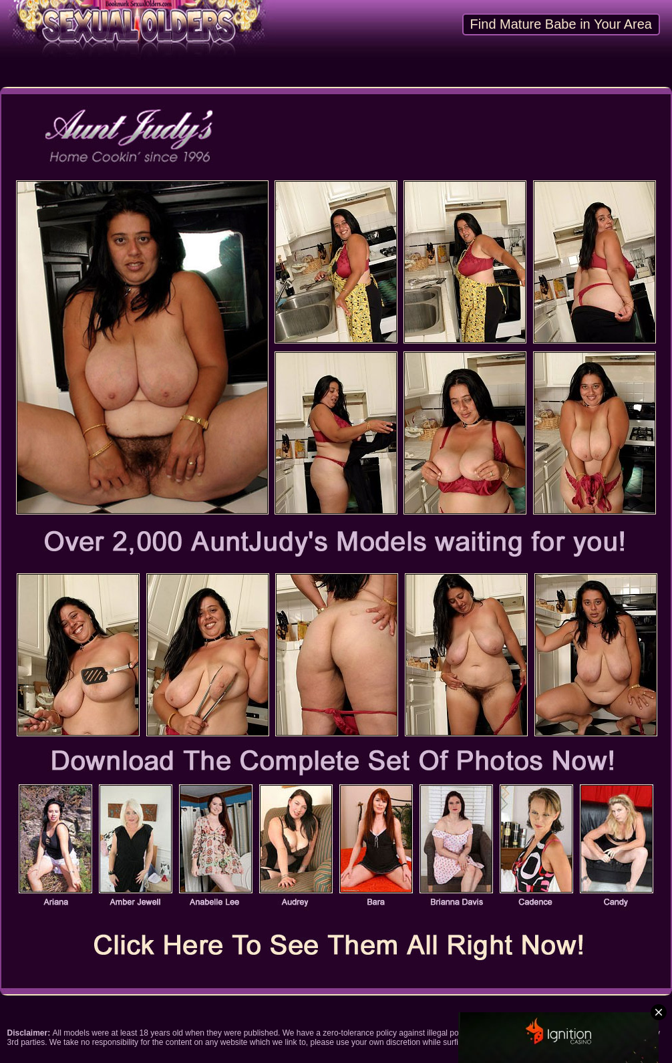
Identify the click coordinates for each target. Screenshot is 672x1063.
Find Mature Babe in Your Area (561, 24)
